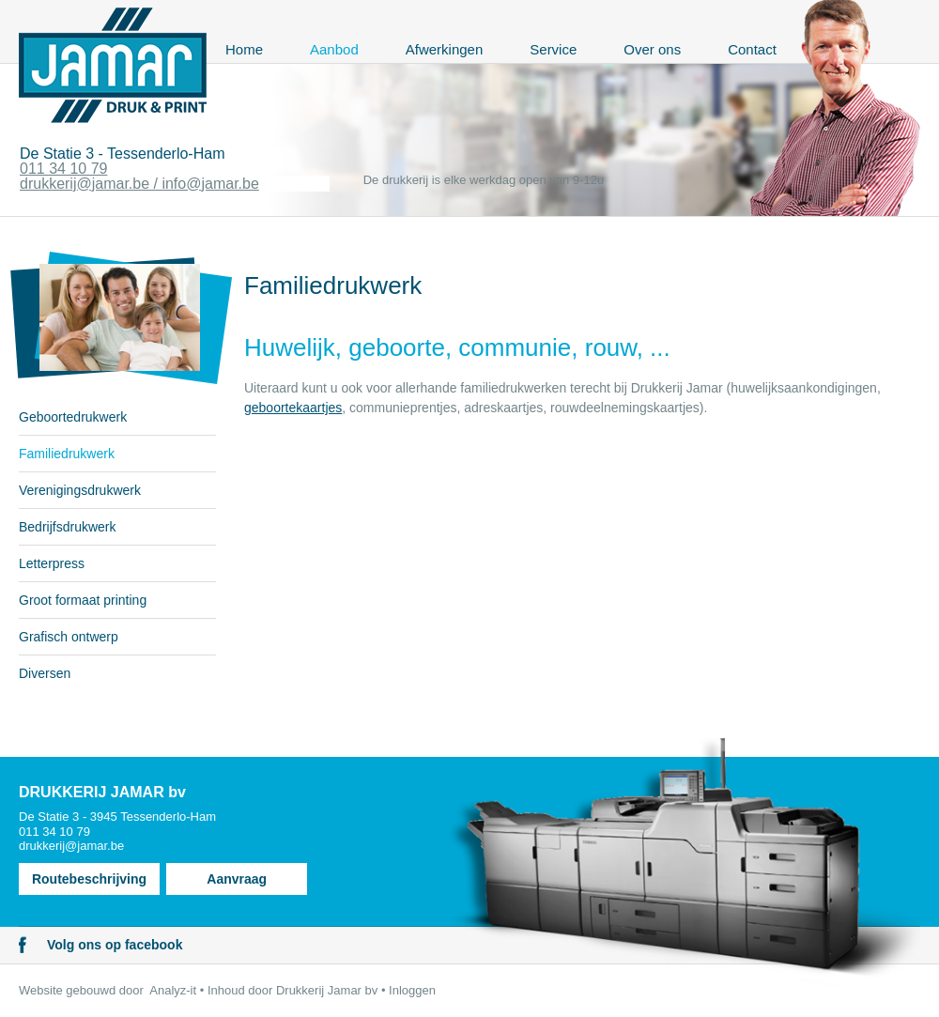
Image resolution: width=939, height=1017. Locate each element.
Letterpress (52, 563)
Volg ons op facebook (114, 944)
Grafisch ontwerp (68, 636)
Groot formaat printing (82, 600)
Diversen (44, 673)
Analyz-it (172, 990)
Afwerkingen (445, 49)
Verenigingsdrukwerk (80, 490)
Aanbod (334, 49)
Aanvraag (237, 878)
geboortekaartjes (293, 407)
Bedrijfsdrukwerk (67, 526)
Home (244, 49)
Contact (752, 49)
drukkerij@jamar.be (71, 846)
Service (553, 49)
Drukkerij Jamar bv (326, 990)
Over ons (652, 49)
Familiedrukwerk (67, 453)
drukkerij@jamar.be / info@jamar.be (139, 184)
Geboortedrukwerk (73, 416)
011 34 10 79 (63, 169)
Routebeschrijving (89, 878)
